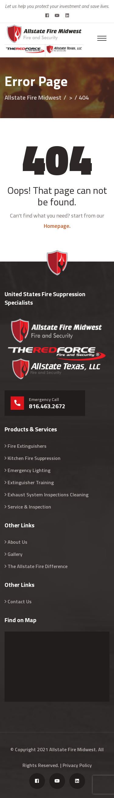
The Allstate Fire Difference (37, 566)
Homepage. (57, 226)
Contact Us (20, 601)
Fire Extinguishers (27, 446)
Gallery (15, 554)
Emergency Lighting (29, 470)
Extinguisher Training (31, 482)
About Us (17, 542)
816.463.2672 (47, 406)
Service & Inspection (29, 506)
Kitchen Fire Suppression (34, 458)
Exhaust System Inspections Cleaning (48, 494)
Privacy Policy (77, 765)
